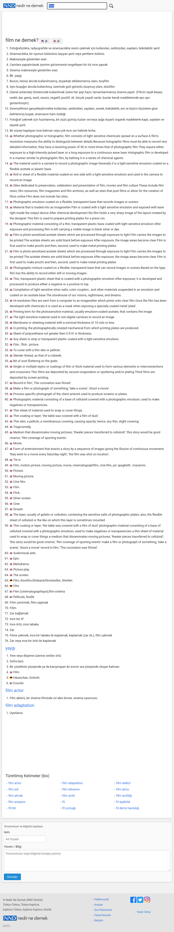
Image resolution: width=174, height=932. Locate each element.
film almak (15, 795)
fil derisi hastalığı (127, 808)
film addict (123, 783)
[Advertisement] (87, 23)
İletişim (98, 920)
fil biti (12, 808)
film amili (68, 795)
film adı (13, 789)
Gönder (12, 877)
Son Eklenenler (103, 910)
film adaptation (19, 705)
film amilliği (124, 795)
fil (63, 802)
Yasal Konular (102, 915)
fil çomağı (69, 808)
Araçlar (98, 904)
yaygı (10, 648)
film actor (14, 690)
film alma (122, 789)
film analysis (16, 802)
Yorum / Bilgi (12, 846)
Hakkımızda (101, 899)
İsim (7, 832)
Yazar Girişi (144, 912)
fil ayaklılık (123, 802)
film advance (71, 789)
